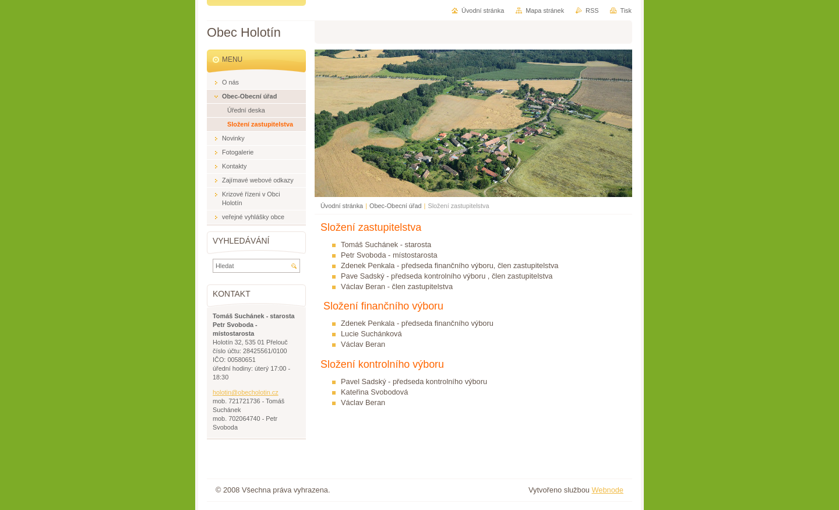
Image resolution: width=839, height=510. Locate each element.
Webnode (607, 490)
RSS (592, 10)
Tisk (626, 10)
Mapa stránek (545, 10)
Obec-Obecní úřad (395, 205)
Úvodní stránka (341, 205)
